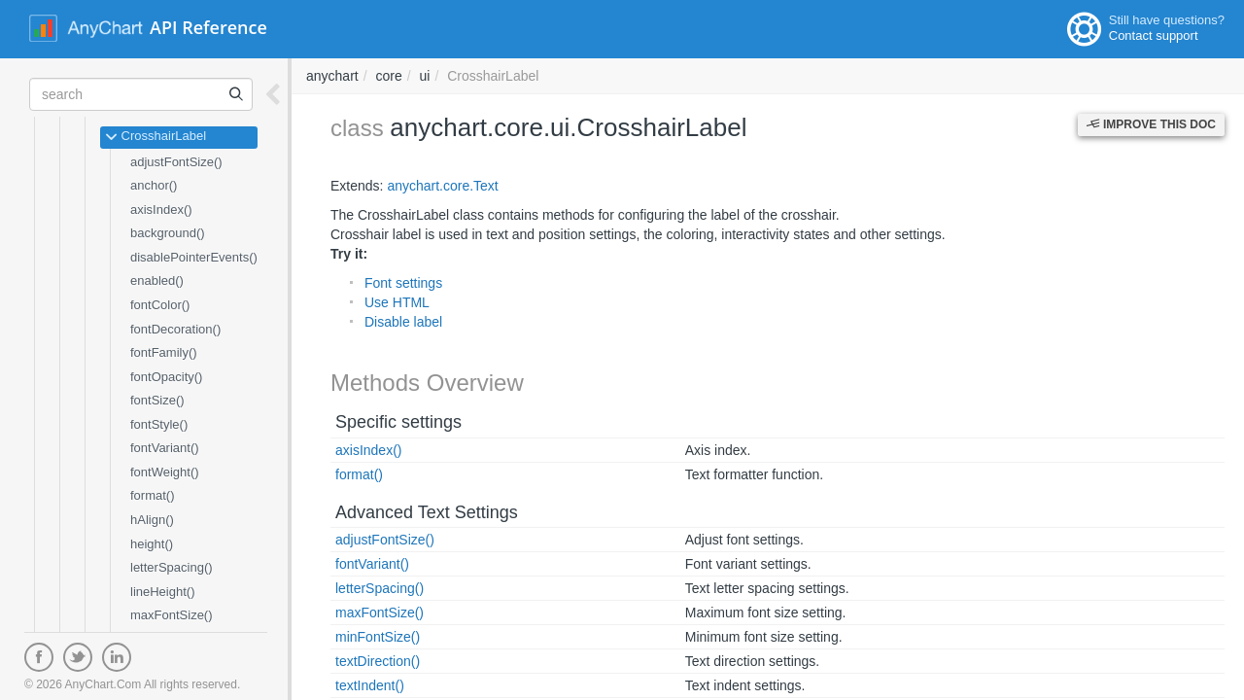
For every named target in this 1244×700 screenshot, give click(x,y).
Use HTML (397, 302)
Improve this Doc (1151, 124)
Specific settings (398, 422)
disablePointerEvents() (194, 257)
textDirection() (377, 661)
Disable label (403, 322)
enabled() (157, 280)
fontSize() (157, 400)
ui (425, 76)
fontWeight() (164, 472)
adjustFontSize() (176, 162)
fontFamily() (163, 352)
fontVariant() (164, 447)
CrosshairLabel (155, 137)
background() (167, 233)
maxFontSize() (171, 615)
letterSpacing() (171, 567)
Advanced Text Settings (426, 512)
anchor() (153, 185)
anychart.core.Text (442, 185)
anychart (332, 76)
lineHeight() (162, 591)
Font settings (403, 283)
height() (151, 544)
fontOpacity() (166, 376)
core (388, 76)
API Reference (208, 27)
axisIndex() (161, 209)
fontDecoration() (175, 329)
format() (152, 495)
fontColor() (160, 305)
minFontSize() (377, 637)
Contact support (1153, 35)
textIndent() (369, 685)
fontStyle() (159, 424)
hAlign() (152, 519)
